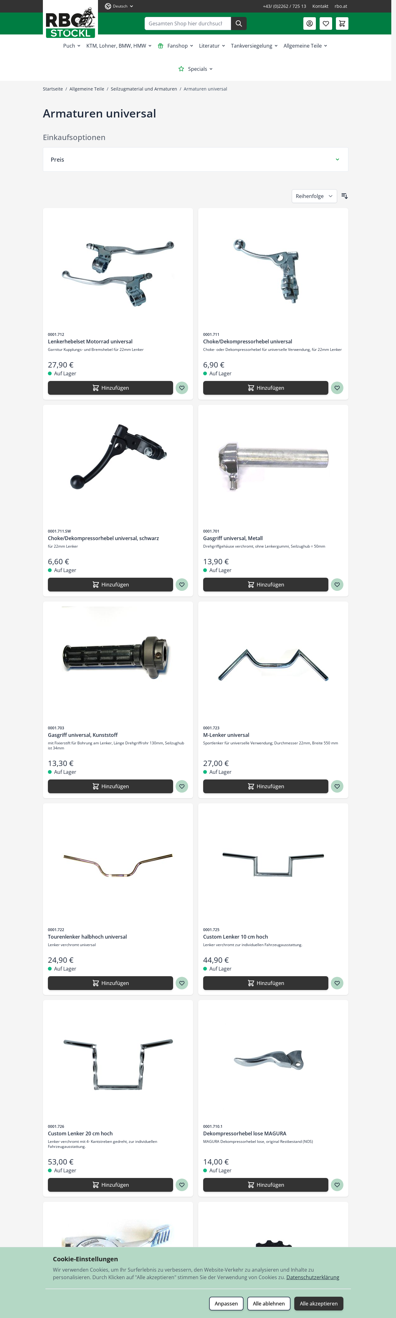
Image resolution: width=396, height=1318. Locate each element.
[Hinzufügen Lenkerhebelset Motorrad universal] (110, 388)
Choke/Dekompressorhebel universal (247, 341)
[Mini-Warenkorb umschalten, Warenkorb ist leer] (342, 23)
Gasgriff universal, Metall (233, 538)
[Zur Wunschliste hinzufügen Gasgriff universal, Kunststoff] (182, 786)
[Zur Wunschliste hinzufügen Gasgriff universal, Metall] (337, 584)
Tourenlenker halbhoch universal (87, 937)
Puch (72, 45)
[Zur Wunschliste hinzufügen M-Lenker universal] (337, 786)
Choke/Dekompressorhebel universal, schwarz (103, 538)
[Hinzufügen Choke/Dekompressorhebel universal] (265, 388)
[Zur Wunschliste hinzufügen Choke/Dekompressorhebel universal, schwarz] (182, 584)
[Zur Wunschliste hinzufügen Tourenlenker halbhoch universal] (182, 983)
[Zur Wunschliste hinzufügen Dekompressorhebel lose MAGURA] (337, 1185)
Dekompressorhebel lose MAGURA (244, 1133)
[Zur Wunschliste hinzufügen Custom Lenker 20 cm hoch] (182, 1185)
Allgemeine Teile (306, 45)
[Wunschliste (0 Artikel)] (326, 23)
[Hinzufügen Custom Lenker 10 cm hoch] (265, 983)
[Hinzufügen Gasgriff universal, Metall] (265, 584)
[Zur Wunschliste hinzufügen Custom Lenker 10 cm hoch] (337, 983)
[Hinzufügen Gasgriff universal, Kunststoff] (110, 786)
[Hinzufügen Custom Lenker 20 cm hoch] (110, 1185)
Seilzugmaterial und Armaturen (144, 89)
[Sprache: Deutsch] (119, 6)
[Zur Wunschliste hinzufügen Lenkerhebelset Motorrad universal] (182, 388)
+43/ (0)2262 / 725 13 (284, 6)
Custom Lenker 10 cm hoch (235, 937)
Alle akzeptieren (319, 1303)
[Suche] (239, 23)
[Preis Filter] (196, 159)
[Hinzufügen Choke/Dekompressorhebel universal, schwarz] (110, 584)
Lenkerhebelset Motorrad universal (90, 341)
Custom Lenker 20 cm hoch (80, 1133)
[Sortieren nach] (314, 196)
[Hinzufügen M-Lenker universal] (265, 786)
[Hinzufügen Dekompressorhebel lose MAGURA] (265, 1185)
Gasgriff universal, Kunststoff (83, 735)
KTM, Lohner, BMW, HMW (119, 45)
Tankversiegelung (255, 45)
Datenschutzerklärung (312, 1277)
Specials (195, 68)
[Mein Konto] (309, 23)
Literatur (212, 45)
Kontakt (320, 6)
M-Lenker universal (226, 735)
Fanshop (175, 45)
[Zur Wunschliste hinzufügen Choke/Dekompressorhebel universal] (337, 388)
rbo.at (341, 6)
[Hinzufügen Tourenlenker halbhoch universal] (110, 983)
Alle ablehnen (269, 1303)
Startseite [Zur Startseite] (53, 89)
